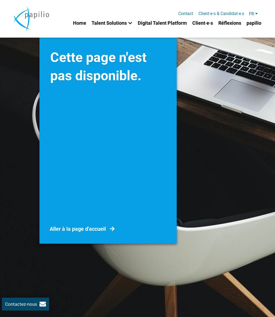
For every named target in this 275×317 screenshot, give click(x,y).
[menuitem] (253, 14)
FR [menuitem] (251, 13)
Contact (185, 14)
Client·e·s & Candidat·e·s (221, 14)
